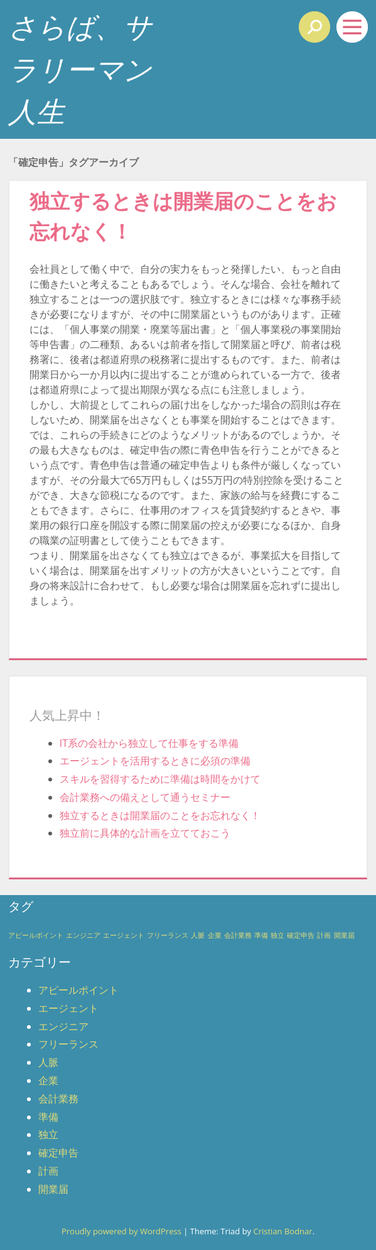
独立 (48, 1134)
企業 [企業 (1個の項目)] (215, 935)
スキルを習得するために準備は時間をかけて (160, 779)
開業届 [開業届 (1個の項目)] (344, 935)
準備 (48, 1117)
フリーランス (68, 1044)
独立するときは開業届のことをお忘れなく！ (160, 815)
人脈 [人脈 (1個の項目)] (198, 935)
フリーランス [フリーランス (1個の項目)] (167, 935)
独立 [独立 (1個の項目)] (277, 935)
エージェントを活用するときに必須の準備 (155, 761)
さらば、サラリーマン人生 (80, 68)
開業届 (53, 1189)
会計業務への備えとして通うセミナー (145, 797)
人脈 (48, 1062)
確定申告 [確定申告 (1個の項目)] (300, 935)
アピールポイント (78, 990)
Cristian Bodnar (282, 1231)
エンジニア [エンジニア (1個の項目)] (83, 935)
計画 (48, 1171)
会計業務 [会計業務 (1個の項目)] (238, 935)
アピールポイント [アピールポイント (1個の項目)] (35, 935)
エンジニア (63, 1026)
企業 (48, 1080)
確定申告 (58, 1153)
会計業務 (58, 1099)
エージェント (68, 1008)
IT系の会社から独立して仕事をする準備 (149, 743)
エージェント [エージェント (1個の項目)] (123, 935)
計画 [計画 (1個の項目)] (324, 935)
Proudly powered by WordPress (121, 1231)
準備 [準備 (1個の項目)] (261, 935)
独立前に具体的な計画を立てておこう (145, 833)
